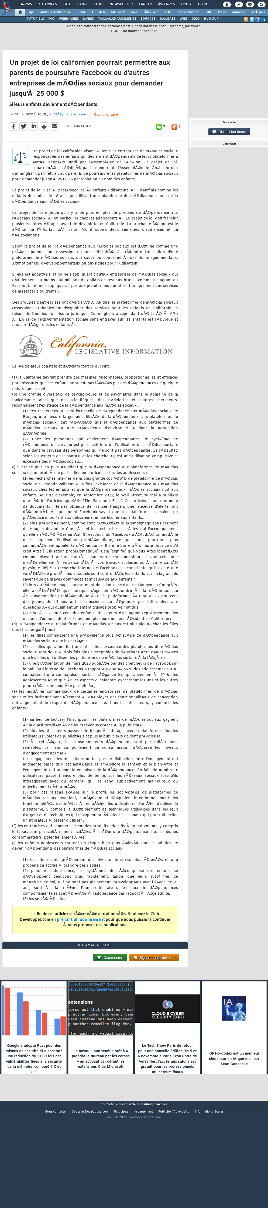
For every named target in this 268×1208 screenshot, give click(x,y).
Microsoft (118, 12)
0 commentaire (106, 129)
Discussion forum (229, 132)
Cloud (80, 12)
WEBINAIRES (69, 19)
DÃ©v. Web (150, 12)
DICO (195, 19)
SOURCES (147, 19)
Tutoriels (47, 4)
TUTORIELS (35, 19)
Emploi (145, 4)
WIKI (183, 19)
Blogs (82, 4)
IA (92, 12)
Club (202, 4)
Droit (186, 4)
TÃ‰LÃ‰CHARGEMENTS (117, 19)
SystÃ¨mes (257, 12)
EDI (167, 12)
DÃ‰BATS (167, 19)
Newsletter (121, 4)
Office (222, 12)
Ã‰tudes (166, 4)
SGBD (208, 12)
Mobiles (238, 12)
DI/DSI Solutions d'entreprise (49, 12)
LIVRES (88, 19)
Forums (24, 4)
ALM (102, 12)
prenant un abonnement (81, 934)
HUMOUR (211, 19)
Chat (98, 4)
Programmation (187, 12)
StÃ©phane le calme (69, 129)
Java (134, 12)
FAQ (66, 4)
